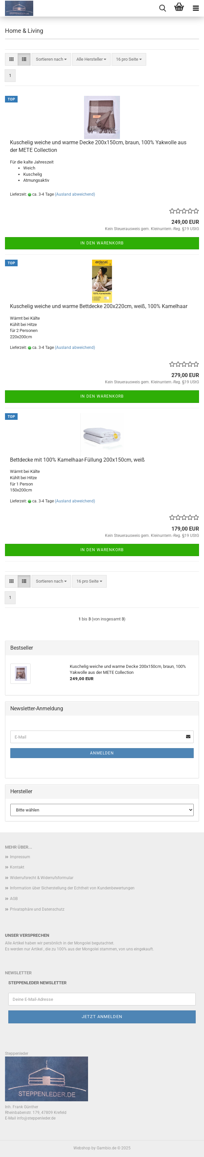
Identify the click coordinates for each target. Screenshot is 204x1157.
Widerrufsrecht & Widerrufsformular (41, 877)
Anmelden (102, 753)
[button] (11, 59)
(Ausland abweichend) (75, 194)
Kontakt (17, 867)
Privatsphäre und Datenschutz (37, 909)
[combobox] (51, 59)
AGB (14, 898)
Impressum (20, 857)
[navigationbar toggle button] (195, 8)
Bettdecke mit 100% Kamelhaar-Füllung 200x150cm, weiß (77, 460)
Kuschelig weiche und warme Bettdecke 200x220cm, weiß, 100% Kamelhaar (98, 306)
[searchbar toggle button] (162, 8)
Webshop (81, 1148)
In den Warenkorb (102, 243)
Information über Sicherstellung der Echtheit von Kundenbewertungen (72, 888)
